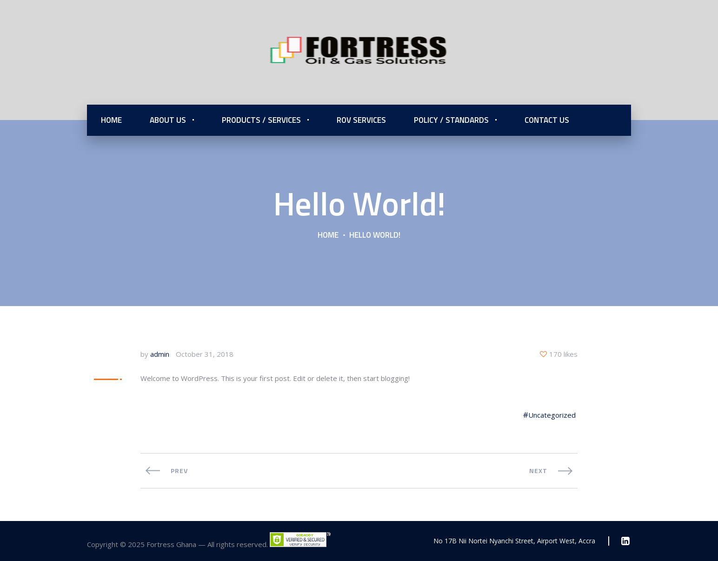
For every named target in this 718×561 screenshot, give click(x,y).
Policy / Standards (451, 120)
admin (159, 354)
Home (111, 120)
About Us (168, 120)
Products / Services (261, 120)
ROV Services (361, 120)
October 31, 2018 (204, 354)
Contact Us (547, 120)
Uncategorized (552, 415)
